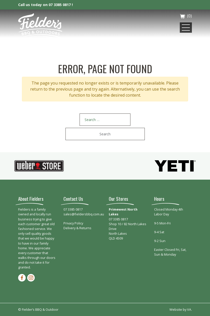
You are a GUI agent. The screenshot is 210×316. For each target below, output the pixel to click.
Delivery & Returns (77, 228)
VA (189, 309)
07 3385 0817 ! (61, 4)
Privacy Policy (73, 223)
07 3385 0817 (73, 209)
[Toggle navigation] (186, 27)
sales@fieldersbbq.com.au (83, 214)
